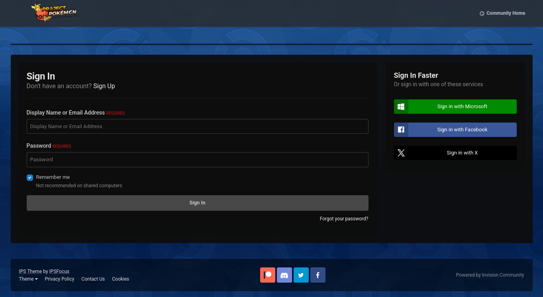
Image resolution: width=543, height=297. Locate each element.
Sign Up (104, 86)
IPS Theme (30, 271)
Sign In (198, 203)
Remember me (53, 177)
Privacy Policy (59, 279)
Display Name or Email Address (76, 112)
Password (49, 146)
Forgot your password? (344, 219)
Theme (28, 279)
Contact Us (93, 279)
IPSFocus (59, 271)
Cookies (120, 279)
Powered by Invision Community (490, 275)
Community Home (505, 20)
